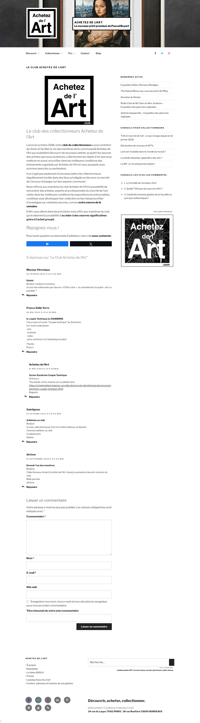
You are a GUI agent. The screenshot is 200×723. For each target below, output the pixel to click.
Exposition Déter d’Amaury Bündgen (139, 84)
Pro (71, 53)
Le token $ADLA (35, 672)
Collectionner (54, 53)
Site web (31, 587)
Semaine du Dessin (131, 97)
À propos (31, 665)
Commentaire (36, 516)
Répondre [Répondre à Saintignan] (31, 441)
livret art (136, 670)
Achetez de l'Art (88, 22)
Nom (30, 558)
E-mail (31, 572)
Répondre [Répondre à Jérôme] (31, 487)
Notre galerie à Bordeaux (163, 211)
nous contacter (101, 235)
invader (149, 670)
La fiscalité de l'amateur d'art (141, 182)
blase (143, 670)
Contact (85, 53)
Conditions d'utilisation (115, 707)
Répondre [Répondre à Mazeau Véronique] (31, 295)
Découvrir (33, 53)
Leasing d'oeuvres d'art (39, 679)
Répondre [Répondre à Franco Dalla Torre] (31, 351)
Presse (30, 676)
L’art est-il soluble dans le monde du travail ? (143, 151)
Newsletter (32, 668)
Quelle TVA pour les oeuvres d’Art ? (144, 188)
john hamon (157, 670)
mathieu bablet (123, 670)
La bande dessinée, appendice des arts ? (141, 157)
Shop (98, 53)
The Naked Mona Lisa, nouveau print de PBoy (144, 91)
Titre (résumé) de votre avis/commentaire (52, 610)
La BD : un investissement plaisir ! (138, 163)
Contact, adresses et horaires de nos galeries (50, 683)
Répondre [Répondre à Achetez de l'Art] (34, 396)
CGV (131, 707)
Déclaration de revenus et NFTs (137, 145)
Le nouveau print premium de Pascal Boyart (101, 26)
